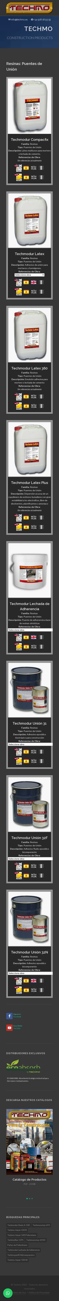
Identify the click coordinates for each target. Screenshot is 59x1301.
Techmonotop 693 (41, 1225)
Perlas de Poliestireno (17, 1245)
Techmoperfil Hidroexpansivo (21, 1255)
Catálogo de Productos (29, 1179)
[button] (27, 1198)
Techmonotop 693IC (36, 1240)
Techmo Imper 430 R (17, 1230)
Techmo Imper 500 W (17, 1260)
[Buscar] (52, 7)
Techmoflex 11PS (15, 1240)
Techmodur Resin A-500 (18, 1225)
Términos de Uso (17, 1292)
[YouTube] (9, 1028)
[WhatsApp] (8, 1293)
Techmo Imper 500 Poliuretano (21, 1235)
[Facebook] (9, 1016)
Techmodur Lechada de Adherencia (23, 1250)
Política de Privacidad (39, 1292)
